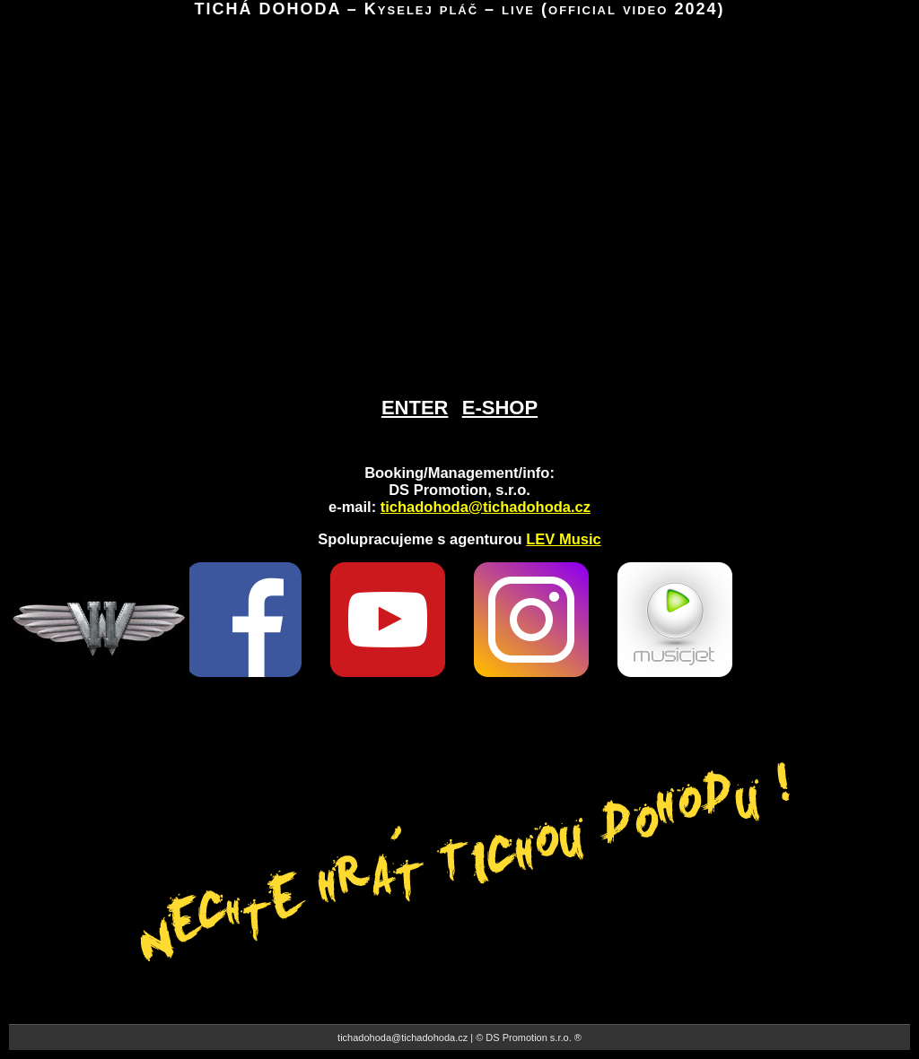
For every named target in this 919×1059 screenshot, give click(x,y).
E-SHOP (500, 407)
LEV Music (563, 539)
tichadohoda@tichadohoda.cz (486, 507)
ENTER (415, 407)
